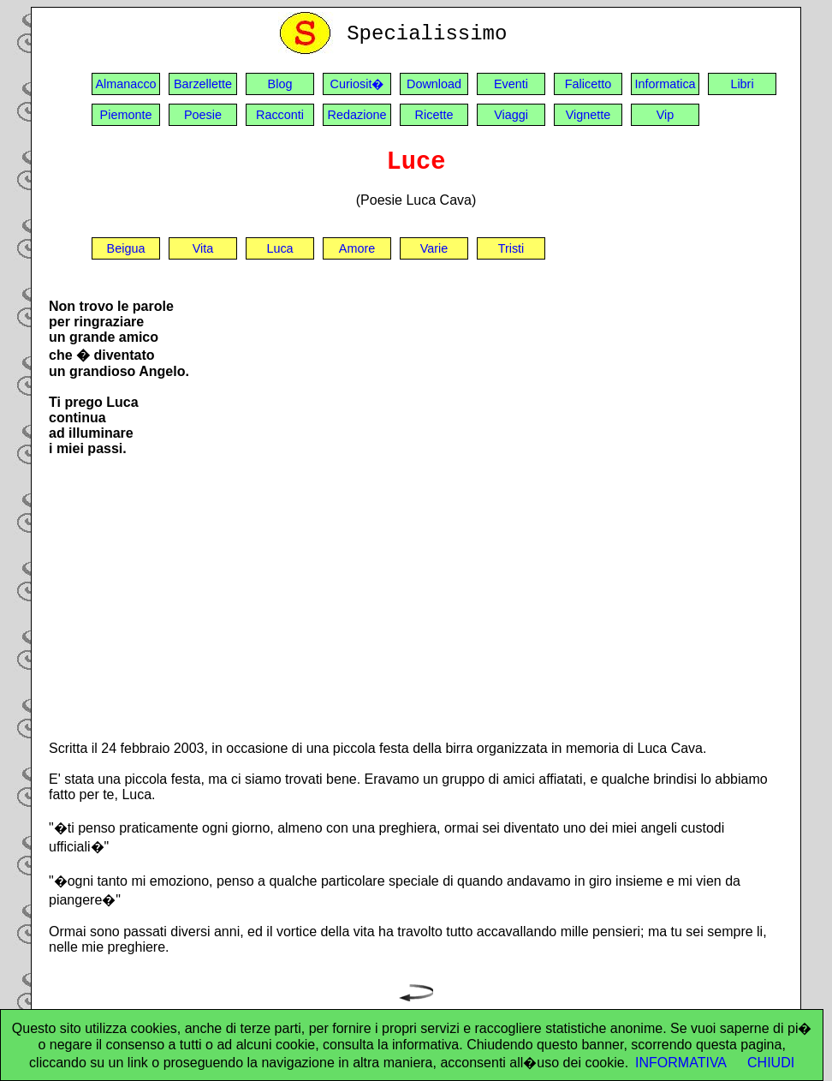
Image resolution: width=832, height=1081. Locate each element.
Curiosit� (357, 84)
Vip (666, 115)
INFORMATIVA (681, 1062)
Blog (280, 84)
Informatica (664, 84)
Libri (741, 84)
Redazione (357, 115)
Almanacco (125, 84)
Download (434, 84)
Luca (279, 248)
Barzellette (203, 84)
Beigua (126, 248)
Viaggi (511, 115)
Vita (203, 248)
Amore (357, 248)
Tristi (511, 248)
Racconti (280, 115)
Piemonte (126, 115)
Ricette (434, 115)
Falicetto (588, 84)
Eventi (511, 84)
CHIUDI (770, 1062)
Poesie (203, 115)
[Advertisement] (416, 606)
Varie (434, 248)
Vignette (588, 115)
